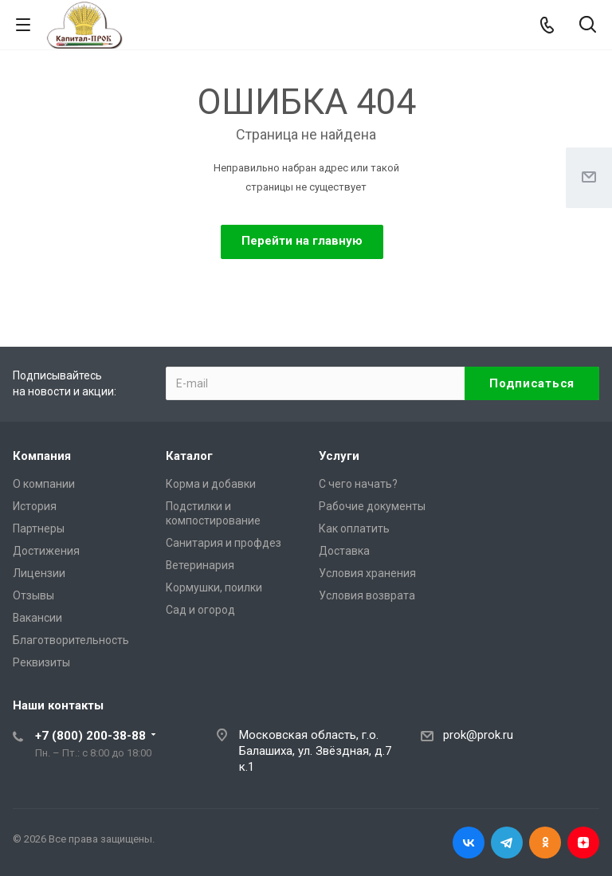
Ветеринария (200, 565)
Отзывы (33, 595)
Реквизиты (41, 662)
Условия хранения (367, 573)
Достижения (46, 550)
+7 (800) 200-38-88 (90, 736)
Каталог (189, 456)
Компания (42, 456)
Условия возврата (367, 595)
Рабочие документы (372, 506)
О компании (44, 483)
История (35, 506)
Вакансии (37, 617)
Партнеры (39, 528)
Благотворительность (71, 640)
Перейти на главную (302, 241)
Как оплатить (354, 528)
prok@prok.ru (478, 735)
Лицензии (39, 573)
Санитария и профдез (223, 542)
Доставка (344, 550)
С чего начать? (358, 483)
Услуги (339, 456)
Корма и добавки (211, 483)
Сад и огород (200, 609)
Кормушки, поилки (214, 587)
